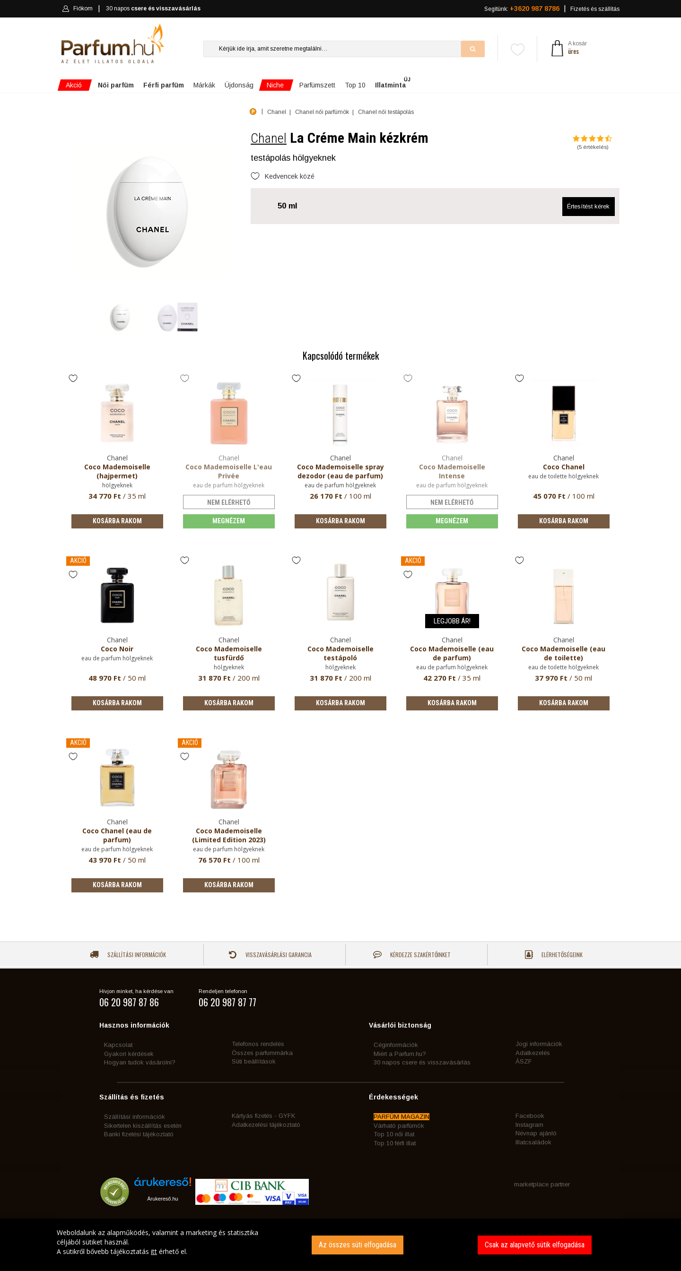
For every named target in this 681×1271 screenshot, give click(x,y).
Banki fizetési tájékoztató (139, 1134)
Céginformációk (396, 1044)
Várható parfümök (399, 1125)
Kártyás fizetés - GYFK (263, 1115)
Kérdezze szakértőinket (412, 955)
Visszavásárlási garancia (270, 955)
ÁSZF (523, 1061)
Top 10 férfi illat (395, 1143)
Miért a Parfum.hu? (400, 1053)
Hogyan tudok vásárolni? (139, 1062)
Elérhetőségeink (554, 954)
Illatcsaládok (533, 1142)
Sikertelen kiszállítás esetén (143, 1125)
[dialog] (340, 1245)
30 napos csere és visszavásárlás (422, 1062)
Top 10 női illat (394, 1134)
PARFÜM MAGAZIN (401, 1116)
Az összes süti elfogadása (357, 1244)
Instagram (529, 1124)
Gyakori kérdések (129, 1053)
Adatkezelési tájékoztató (266, 1124)
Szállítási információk (128, 955)
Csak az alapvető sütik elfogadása (535, 1244)
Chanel (269, 138)
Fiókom (77, 8)
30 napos (153, 8)
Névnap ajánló (536, 1133)
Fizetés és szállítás (595, 9)
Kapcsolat (118, 1044)
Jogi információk (538, 1043)
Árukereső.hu (162, 1199)
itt (154, 1251)
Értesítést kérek (588, 206)
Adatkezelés (532, 1052)
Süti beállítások (254, 1061)
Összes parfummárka (262, 1052)
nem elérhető (228, 502)
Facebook (529, 1115)
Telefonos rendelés (258, 1043)
